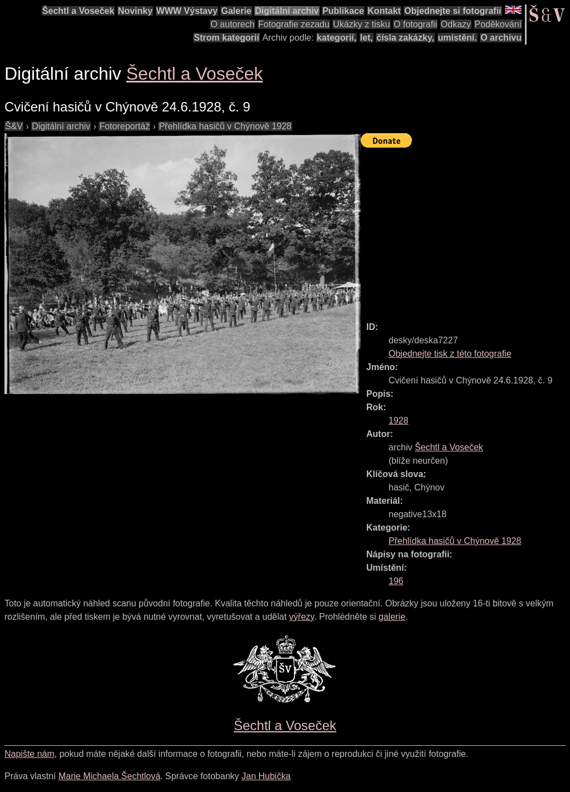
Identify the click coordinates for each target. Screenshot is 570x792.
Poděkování (498, 24)
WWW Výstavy (187, 11)
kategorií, (336, 37)
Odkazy (456, 24)
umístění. (457, 37)
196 (396, 581)
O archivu (501, 37)
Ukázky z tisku (361, 24)
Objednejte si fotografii (452, 11)
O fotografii (415, 24)
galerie (392, 616)
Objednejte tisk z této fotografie (450, 353)
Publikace (343, 11)
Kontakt (384, 11)
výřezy (301, 616)
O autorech (232, 24)
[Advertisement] (465, 230)
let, (366, 37)
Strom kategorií (226, 37)
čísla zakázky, (405, 37)
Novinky (135, 11)
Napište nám (29, 754)
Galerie (236, 11)
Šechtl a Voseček (78, 11)
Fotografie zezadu (294, 24)
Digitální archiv (287, 11)
